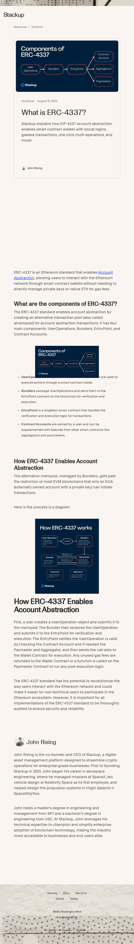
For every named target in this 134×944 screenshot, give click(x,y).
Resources (20, 26)
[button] (125, 15)
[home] (14, 15)
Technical (37, 26)
